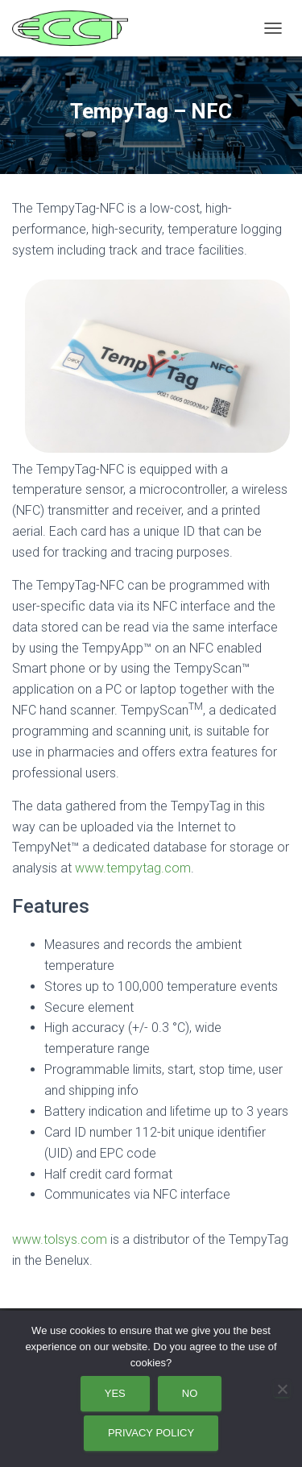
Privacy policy (151, 1433)
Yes (115, 1393)
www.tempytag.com (133, 868)
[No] (282, 1389)
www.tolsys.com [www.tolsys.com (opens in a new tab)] (59, 1239)
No (190, 1393)
